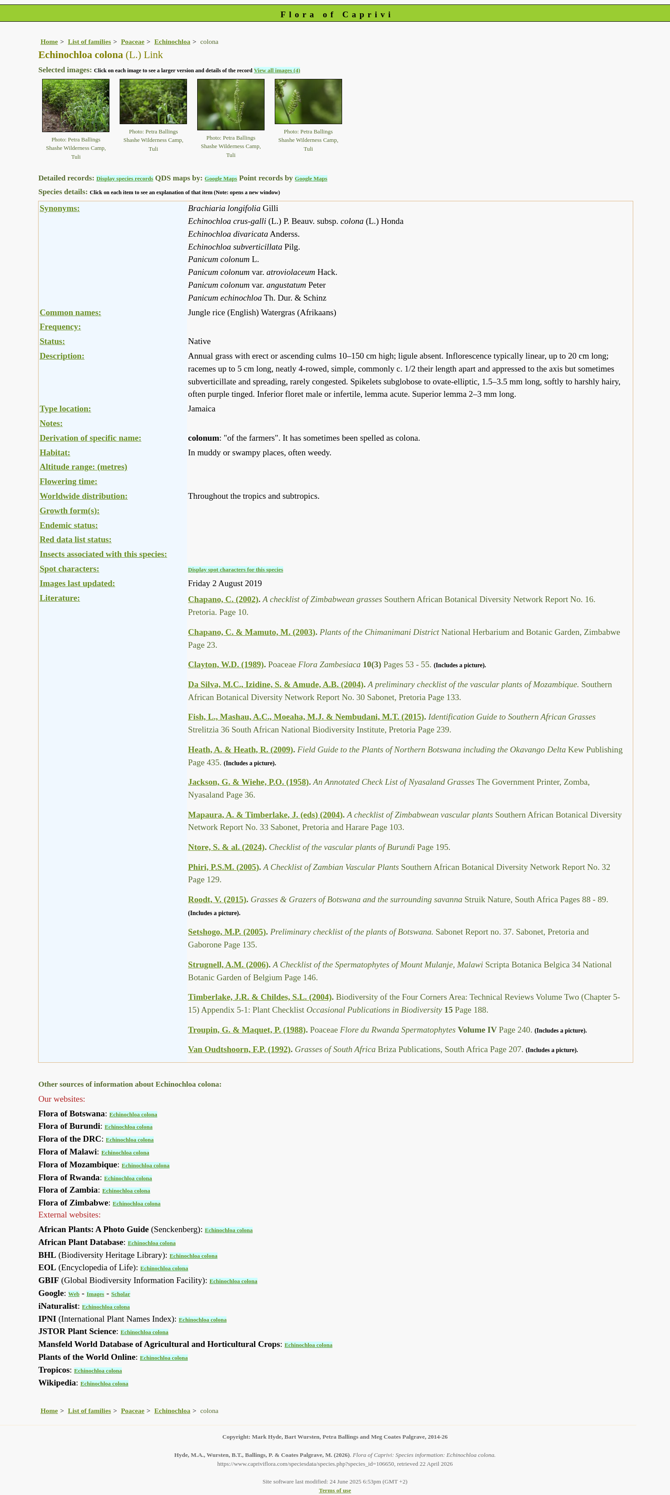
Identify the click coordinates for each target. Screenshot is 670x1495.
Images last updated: (77, 583)
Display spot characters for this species (235, 569)
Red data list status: (75, 539)
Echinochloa (172, 41)
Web (73, 1294)
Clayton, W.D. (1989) (226, 664)
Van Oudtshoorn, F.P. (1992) (239, 1049)
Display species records (124, 178)
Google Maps (221, 178)
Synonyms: (59, 208)
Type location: (65, 408)
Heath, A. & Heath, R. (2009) (240, 749)
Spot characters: (69, 568)
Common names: (70, 312)
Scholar (120, 1294)
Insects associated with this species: (103, 554)
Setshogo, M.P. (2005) (227, 931)
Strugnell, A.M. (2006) (228, 964)
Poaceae (132, 41)
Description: (61, 355)
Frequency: (60, 326)
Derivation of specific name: (90, 437)
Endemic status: (68, 525)
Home (49, 41)
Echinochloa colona (133, 1114)
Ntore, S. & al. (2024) (226, 847)
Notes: (50, 423)
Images (95, 1294)
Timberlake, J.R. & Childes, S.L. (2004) (259, 997)
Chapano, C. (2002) (223, 599)
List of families (89, 41)
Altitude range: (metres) (83, 466)
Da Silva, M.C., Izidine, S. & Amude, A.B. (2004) (275, 684)
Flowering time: (68, 481)
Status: (52, 341)
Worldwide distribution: (83, 496)
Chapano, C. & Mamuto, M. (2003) (251, 632)
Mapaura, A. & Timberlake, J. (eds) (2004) (265, 814)
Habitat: (54, 452)
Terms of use (335, 1490)
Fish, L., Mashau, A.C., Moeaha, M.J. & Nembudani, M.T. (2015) (306, 716)
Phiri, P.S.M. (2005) (223, 867)
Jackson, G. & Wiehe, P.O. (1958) (248, 782)
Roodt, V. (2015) (217, 899)
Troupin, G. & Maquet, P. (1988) (247, 1029)
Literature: (59, 598)
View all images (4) (277, 70)
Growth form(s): (69, 510)
